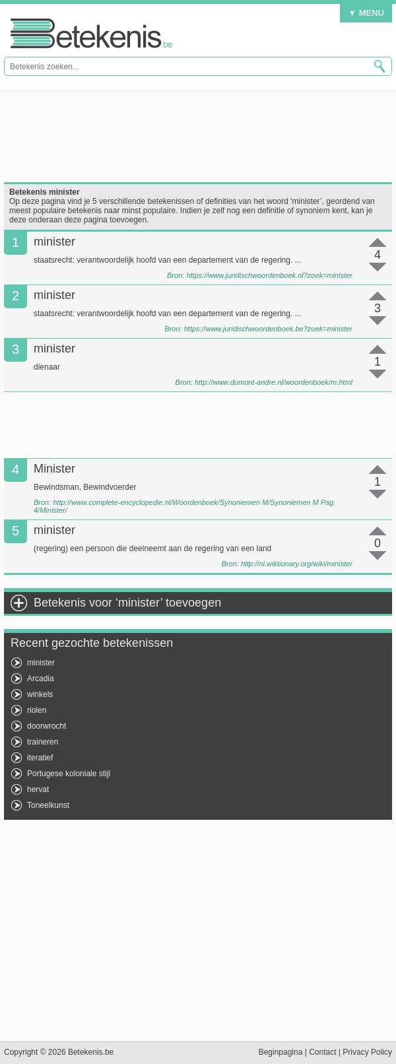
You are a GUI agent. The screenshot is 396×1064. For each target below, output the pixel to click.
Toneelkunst (48, 805)
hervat (38, 789)
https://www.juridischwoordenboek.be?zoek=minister (268, 329)
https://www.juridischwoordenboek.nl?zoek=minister (269, 275)
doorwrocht (46, 726)
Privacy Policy (367, 1052)
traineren (42, 742)
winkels (40, 694)
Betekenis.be (91, 33)
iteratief (40, 757)
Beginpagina (281, 1052)
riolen (36, 710)
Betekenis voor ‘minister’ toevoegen (127, 602)
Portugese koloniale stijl (68, 773)
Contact (322, 1052)
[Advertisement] (198, 136)
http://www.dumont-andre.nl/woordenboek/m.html (273, 382)
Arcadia (40, 678)
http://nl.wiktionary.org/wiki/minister (296, 564)
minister (41, 662)
